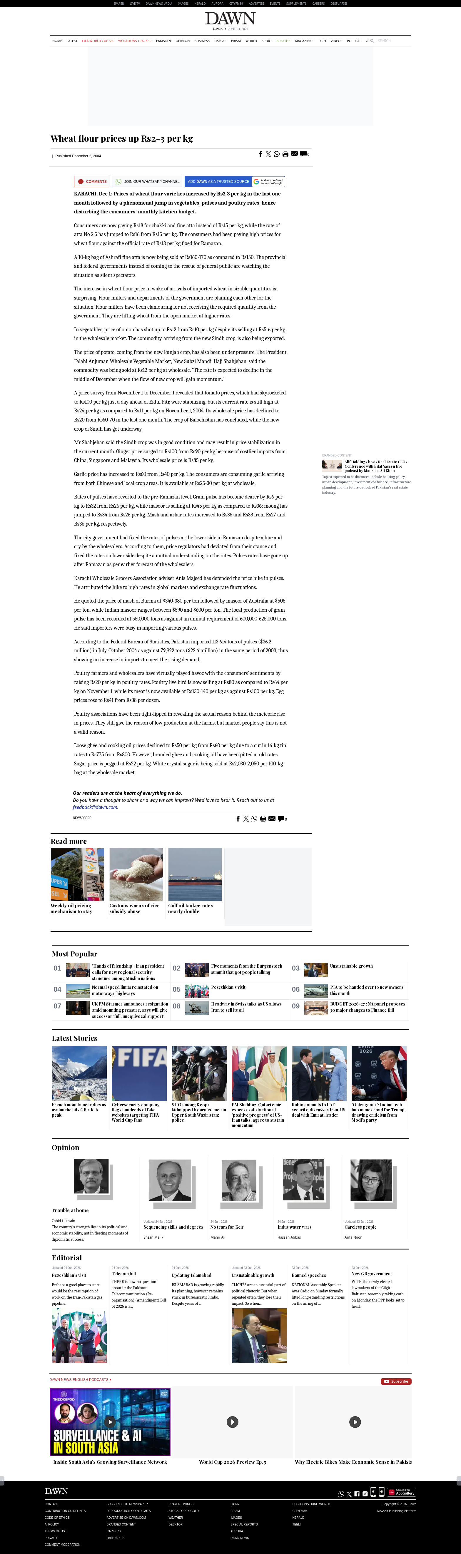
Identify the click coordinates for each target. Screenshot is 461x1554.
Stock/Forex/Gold (183, 1511)
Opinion (183, 41)
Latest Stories (74, 1038)
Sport (267, 41)
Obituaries (339, 3)
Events (275, 3)
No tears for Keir (227, 1227)
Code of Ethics (57, 1517)
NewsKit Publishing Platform (396, 1511)
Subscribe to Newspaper (127, 1504)
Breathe (283, 41)
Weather (175, 1517)
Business (202, 41)
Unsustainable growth (351, 966)
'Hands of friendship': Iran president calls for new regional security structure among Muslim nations (128, 972)
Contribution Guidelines (65, 1511)
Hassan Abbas (289, 1237)
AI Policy (52, 1524)
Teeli (297, 1524)
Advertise (256, 3)
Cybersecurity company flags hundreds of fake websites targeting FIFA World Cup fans (135, 1112)
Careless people (361, 1227)
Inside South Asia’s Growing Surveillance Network (110, 1462)
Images (183, 3)
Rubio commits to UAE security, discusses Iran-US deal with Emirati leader (318, 1110)
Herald (200, 3)
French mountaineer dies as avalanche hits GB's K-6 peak (79, 1110)
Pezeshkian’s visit (228, 987)
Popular (354, 41)
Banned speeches (309, 1275)
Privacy (51, 1538)
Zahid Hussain (63, 1220)
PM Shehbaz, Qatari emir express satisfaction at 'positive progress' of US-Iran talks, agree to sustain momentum (258, 1115)
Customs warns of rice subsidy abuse (134, 908)
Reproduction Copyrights (129, 1511)
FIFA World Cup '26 (97, 41)
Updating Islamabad (191, 1275)
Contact (52, 1504)
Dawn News (239, 1538)
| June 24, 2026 (230, 29)
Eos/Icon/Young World (311, 1504)
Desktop (175, 1524)
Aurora (217, 3)
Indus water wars (295, 1227)
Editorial (67, 1257)
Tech (322, 41)
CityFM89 (236, 3)
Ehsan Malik (153, 1237)
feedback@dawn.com (95, 807)
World (251, 41)
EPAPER (118, 3)
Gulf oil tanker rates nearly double (190, 908)
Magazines (304, 41)
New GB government (372, 1274)
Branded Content (337, 455)
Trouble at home (70, 1210)
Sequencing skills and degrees (173, 1227)
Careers (319, 3)
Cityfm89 (300, 1511)
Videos (336, 41)
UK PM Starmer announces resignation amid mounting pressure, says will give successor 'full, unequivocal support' (130, 1010)
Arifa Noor (353, 1237)
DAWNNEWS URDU (159, 3)
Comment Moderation (62, 1544)
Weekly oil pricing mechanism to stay (71, 908)
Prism (236, 41)
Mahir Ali (218, 1237)
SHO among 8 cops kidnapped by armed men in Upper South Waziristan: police (199, 1112)
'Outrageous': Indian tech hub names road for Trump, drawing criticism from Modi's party (379, 1112)
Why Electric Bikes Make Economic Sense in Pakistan (355, 1462)
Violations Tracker (134, 41)
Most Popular (75, 953)
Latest (72, 41)
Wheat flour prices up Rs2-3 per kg (122, 138)
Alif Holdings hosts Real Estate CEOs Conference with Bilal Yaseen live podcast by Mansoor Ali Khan (376, 466)
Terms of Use (56, 1531)
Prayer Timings (180, 1504)
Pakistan (163, 41)
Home (57, 41)
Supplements (296, 3)
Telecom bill (124, 1274)
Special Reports (244, 1524)
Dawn (234, 1504)
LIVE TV (135, 3)
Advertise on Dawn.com (126, 1517)
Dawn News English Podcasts (80, 1380)
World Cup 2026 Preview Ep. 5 (232, 1462)
